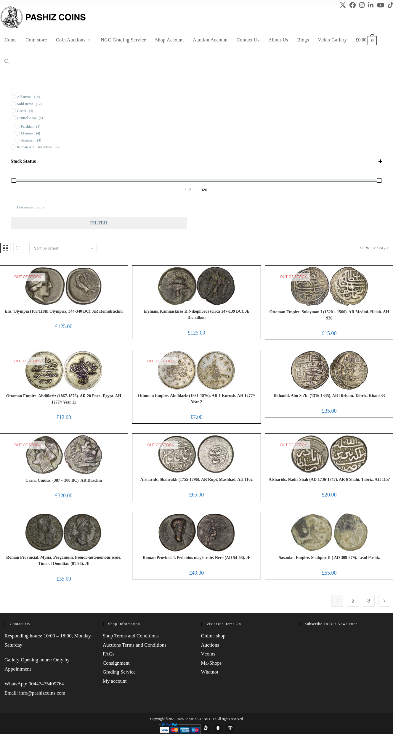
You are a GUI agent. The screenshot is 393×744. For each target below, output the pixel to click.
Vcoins (208, 654)
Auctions (210, 645)
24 (381, 248)
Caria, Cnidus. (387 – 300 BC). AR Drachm (63, 480)
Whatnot (210, 672)
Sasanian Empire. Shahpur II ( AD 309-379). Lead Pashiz (329, 557)
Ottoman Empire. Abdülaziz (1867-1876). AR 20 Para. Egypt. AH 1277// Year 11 (63, 399)
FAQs (108, 654)
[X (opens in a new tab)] (343, 5)
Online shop (213, 636)
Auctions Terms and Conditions (134, 645)
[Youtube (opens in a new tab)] (380, 5)
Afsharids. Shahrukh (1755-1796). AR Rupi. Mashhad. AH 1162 (196, 479)
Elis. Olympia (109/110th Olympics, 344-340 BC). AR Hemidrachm (64, 311)
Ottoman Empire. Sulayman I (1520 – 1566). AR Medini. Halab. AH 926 (329, 315)
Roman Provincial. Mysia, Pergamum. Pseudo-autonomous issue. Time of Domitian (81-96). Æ (63, 560)
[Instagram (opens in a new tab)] (361, 5)
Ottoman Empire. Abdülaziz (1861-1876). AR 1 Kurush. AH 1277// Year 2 (196, 398)
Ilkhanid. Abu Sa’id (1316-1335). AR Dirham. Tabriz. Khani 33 (329, 395)
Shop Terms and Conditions (131, 636)
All (389, 248)
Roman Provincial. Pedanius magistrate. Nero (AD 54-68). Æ (196, 557)
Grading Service (119, 672)
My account (115, 681)
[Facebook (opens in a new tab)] (352, 5)
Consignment (116, 663)
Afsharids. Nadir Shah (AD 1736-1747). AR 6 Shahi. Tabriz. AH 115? (329, 479)
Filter (98, 222)
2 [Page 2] (353, 600)
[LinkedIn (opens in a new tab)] (370, 5)
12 (374, 248)
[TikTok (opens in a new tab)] (389, 5)
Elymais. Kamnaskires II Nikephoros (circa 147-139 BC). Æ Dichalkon (196, 314)
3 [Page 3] (368, 600)
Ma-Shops (211, 663)
